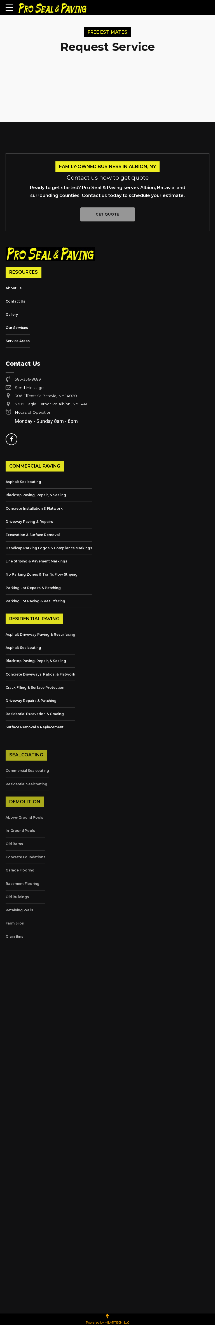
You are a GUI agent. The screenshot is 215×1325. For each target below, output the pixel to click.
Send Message (29, 387)
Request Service (107, 47)
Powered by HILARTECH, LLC (107, 1322)
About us (14, 288)
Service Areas (18, 341)
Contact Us (15, 301)
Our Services (17, 328)
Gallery (12, 314)
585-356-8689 (28, 379)
